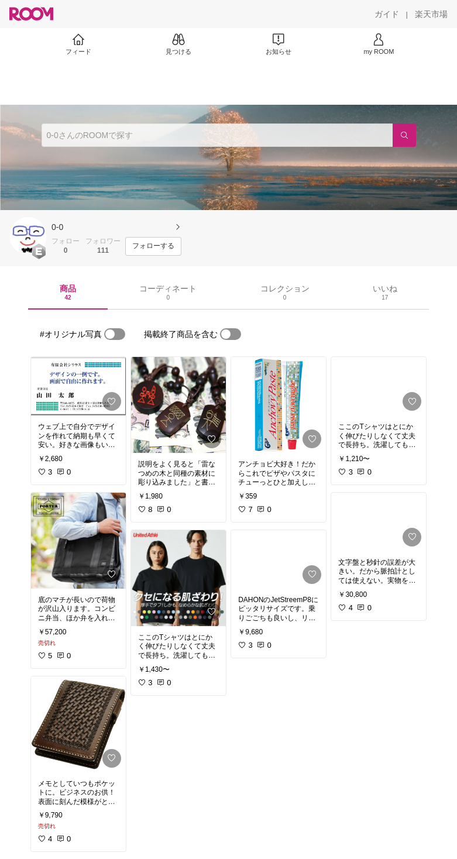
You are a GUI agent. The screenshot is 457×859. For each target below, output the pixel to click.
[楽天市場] (431, 14)
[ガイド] (386, 14)
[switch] (114, 334)
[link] (78, 386)
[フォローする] (153, 246)
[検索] (404, 135)
